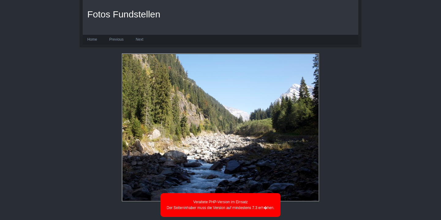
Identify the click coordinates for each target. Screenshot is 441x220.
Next (139, 39)
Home (92, 39)
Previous (116, 39)
